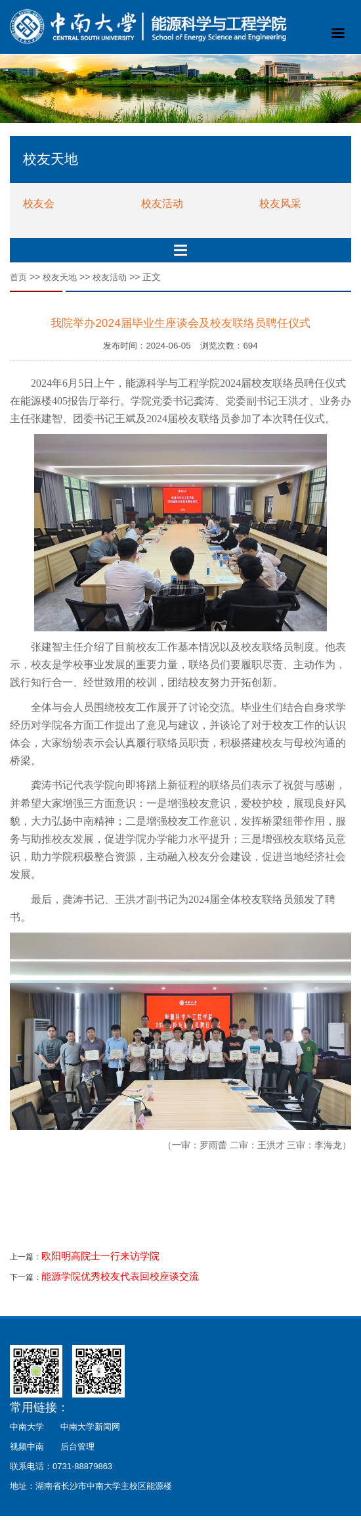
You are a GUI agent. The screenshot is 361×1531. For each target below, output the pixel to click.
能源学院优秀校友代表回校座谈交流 (120, 1276)
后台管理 (77, 1446)
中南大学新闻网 (90, 1427)
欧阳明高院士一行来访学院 (100, 1256)
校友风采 (280, 203)
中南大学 (27, 1427)
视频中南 (27, 1446)
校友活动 (162, 203)
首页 (18, 277)
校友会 (38, 203)
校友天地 (60, 277)
